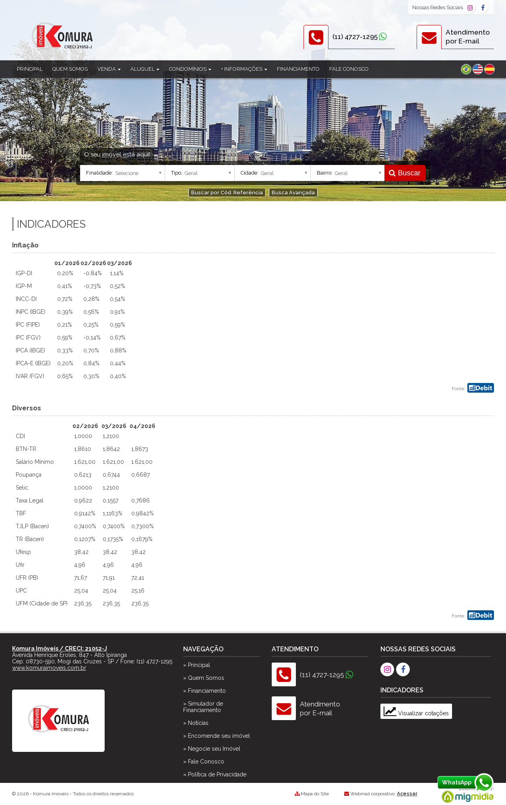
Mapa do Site (315, 794)
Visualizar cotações (416, 713)
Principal (30, 69)
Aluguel (144, 69)
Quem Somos (70, 69)
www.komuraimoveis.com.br (49, 668)
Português (466, 69)
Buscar (404, 173)
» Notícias (196, 723)
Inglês (478, 69)
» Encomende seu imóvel (216, 736)
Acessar (407, 794)
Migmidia (466, 795)
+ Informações (244, 69)
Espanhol (489, 69)
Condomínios (190, 69)
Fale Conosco (349, 69)
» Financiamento (204, 691)
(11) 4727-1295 (355, 37)
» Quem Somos (203, 678)
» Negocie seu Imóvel (211, 748)
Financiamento (298, 69)
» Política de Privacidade (214, 774)
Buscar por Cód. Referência (227, 192)
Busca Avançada (293, 192)
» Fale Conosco (203, 761)
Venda (109, 69)
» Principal (196, 665)
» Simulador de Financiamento (203, 706)
